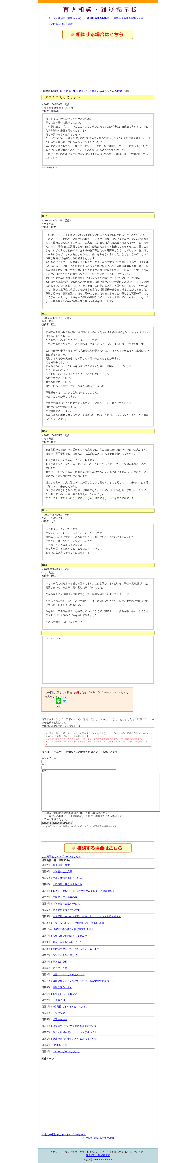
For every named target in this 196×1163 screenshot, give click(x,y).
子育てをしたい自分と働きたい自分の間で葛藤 (78, 923)
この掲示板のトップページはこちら (61, 856)
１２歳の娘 (59, 1000)
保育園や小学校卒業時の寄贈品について (75, 1026)
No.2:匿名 (78, 91)
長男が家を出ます (62, 987)
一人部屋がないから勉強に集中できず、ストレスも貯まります (87, 916)
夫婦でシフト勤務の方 (65, 897)
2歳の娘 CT (60, 1045)
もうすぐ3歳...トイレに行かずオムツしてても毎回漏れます (85, 890)
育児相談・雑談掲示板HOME (98, 1137)
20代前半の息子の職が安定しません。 (75, 929)
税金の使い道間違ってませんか (70, 935)
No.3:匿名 (91, 91)
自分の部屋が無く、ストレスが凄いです (75, 1032)
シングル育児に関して (65, 955)
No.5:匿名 (116, 91)
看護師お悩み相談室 (98, 18)
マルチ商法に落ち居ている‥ (69, 878)
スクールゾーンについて (66, 1051)
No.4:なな (104, 91)
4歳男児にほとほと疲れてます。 (70, 1006)
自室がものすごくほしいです (69, 974)
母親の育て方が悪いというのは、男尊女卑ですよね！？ (83, 981)
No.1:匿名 (65, 91)
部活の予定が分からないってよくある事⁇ (76, 949)
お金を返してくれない (65, 993)
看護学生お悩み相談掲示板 (128, 18)
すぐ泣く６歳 (60, 968)
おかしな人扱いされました (67, 942)
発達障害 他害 (61, 865)
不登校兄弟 (59, 1013)
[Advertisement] (98, 65)
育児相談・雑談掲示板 (101, 9)
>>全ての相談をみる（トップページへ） (63, 1134)
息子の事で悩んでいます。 (67, 910)
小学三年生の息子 (62, 871)
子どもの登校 (60, 961)
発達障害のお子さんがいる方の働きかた (75, 1038)
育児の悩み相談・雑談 (60, 23)
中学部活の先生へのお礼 (66, 903)
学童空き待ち (60, 1019)
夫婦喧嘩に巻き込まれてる (67, 884)
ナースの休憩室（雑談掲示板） (65, 18)
